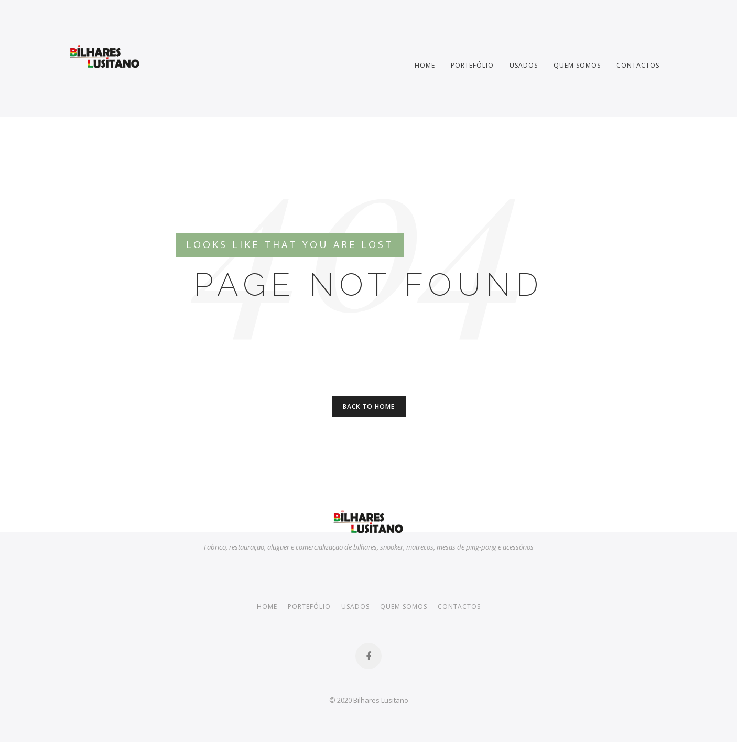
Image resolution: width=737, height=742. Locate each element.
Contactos (637, 65)
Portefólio (472, 65)
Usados (524, 65)
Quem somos (577, 65)
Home (425, 65)
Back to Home (369, 406)
